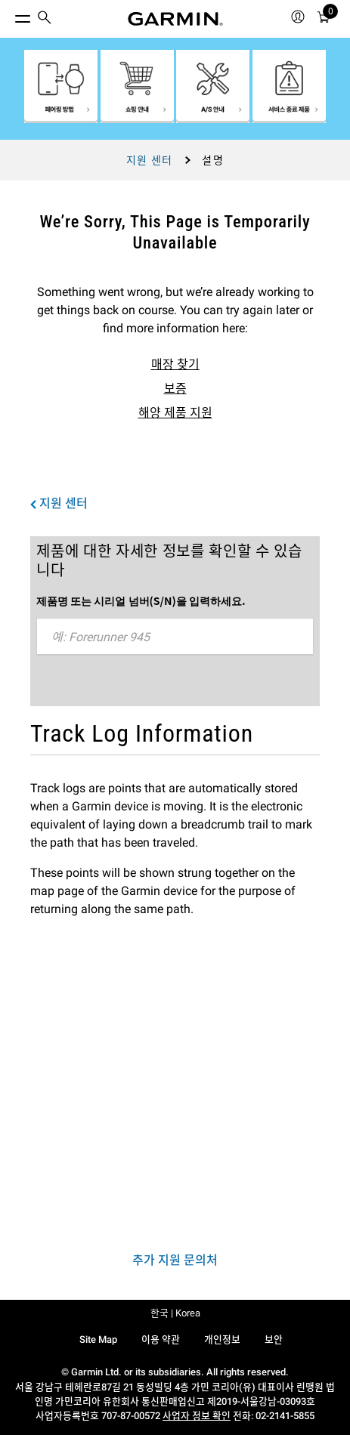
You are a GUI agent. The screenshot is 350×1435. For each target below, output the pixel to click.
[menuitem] (44, 19)
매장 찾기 (175, 364)
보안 (274, 1339)
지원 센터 (149, 160)
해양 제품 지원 (175, 413)
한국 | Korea (175, 1313)
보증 (175, 388)
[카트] (323, 19)
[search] (44, 19)
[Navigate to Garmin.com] (175, 19)
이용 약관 (160, 1339)
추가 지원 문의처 (175, 1260)
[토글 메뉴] (9, 15)
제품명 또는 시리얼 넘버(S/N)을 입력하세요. (141, 600)
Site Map (98, 1339)
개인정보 (222, 1339)
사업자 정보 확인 (197, 1415)
